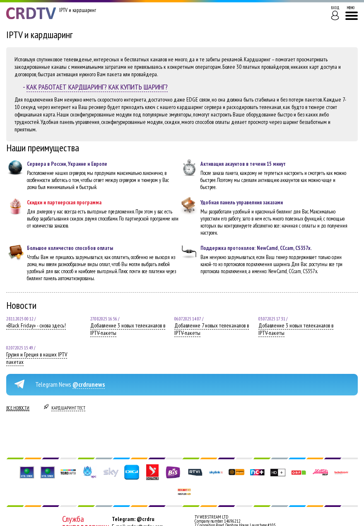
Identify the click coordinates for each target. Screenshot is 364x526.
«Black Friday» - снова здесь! (36, 325)
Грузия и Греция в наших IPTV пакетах (36, 358)
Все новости (17, 408)
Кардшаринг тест (68, 408)
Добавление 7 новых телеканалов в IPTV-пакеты (211, 329)
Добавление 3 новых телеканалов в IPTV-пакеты (127, 329)
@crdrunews (88, 384)
